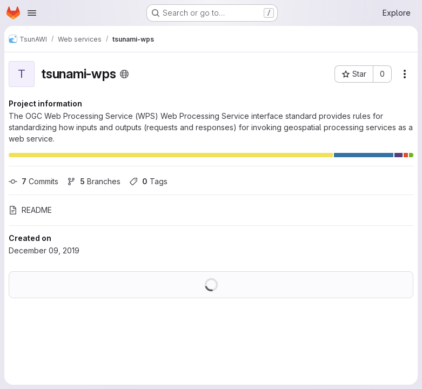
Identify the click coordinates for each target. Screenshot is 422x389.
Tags (148, 181)
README (30, 209)
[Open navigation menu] (32, 13)
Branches (93, 181)
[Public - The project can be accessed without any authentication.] (124, 74)
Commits (33, 181)
